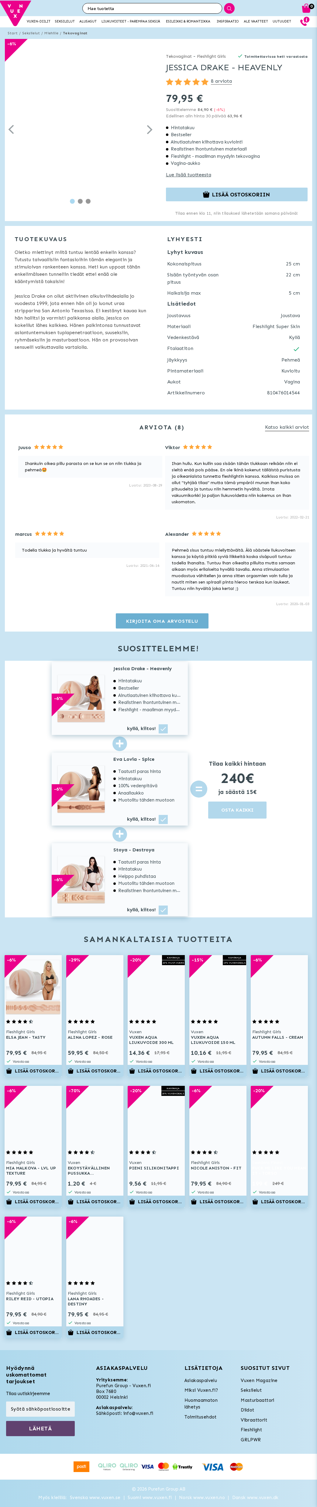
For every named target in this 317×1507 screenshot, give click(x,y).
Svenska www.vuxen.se (95, 1497)
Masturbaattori (257, 1400)
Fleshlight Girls (211, 56)
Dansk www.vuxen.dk (255, 1497)
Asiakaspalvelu (200, 1380)
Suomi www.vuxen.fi (150, 1497)
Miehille (51, 33)
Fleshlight (251, 1430)
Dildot (247, 1410)
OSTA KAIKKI (237, 810)
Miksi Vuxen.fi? (201, 1390)
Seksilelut (31, 33)
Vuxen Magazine (259, 1380)
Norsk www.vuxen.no (202, 1497)
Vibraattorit (254, 1420)
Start (13, 33)
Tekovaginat (75, 33)
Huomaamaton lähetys (201, 1404)
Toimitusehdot (200, 1417)
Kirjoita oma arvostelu (162, 621)
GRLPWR (251, 1440)
